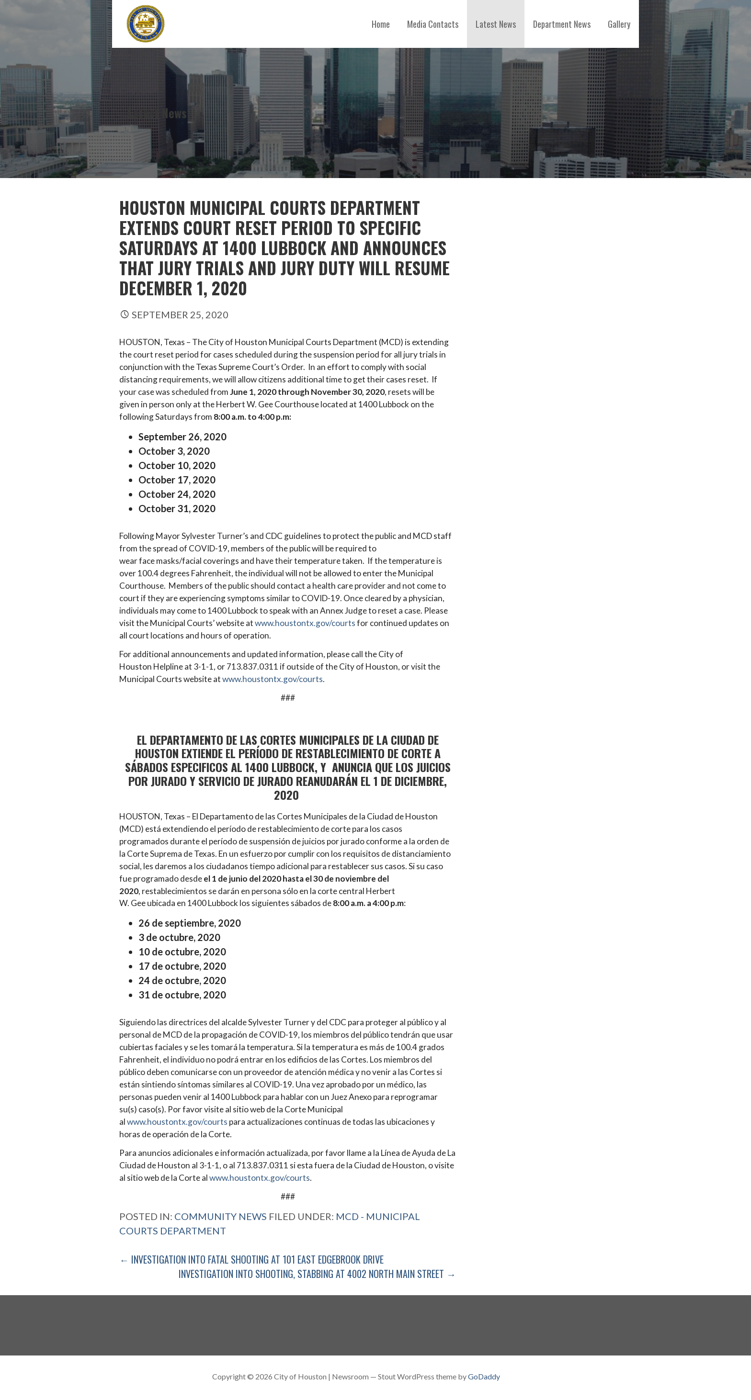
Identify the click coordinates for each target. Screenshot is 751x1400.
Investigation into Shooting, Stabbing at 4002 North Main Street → (317, 1273)
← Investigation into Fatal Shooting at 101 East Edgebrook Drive (251, 1259)
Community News (220, 1216)
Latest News (496, 24)
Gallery (619, 24)
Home (381, 24)
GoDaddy (484, 1376)
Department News (562, 24)
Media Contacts (432, 24)
